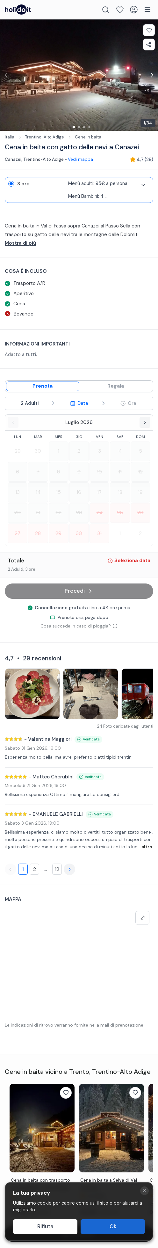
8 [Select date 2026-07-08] (58, 472)
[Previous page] (10, 869)
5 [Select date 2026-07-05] (140, 451)
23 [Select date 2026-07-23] (79, 512)
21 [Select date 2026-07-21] (38, 512)
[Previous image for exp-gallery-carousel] (6, 75)
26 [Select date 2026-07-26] (140, 512)
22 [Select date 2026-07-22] (58, 512)
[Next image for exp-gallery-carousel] (151, 75)
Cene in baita (88, 137)
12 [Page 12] (57, 869)
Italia (9, 137)
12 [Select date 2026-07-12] (140, 472)
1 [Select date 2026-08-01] (120, 533)
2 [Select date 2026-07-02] (78, 451)
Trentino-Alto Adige (44, 137)
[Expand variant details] (143, 185)
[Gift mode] (115, 386)
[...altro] (79, 243)
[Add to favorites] (149, 30)
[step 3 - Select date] (79, 403)
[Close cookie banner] (144, 1190)
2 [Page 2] (34, 869)
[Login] (133, 9)
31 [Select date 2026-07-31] (99, 533)
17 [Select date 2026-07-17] (99, 492)
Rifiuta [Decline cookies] (45, 1226)
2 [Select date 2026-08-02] (140, 533)
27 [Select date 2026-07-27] (17, 533)
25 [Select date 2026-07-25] (120, 512)
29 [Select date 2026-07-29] (58, 533)
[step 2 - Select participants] (29, 403)
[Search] (105, 10)
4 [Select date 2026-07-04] (120, 451)
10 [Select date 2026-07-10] (99, 472)
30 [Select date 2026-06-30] (38, 451)
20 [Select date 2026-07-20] (17, 512)
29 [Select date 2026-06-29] (18, 451)
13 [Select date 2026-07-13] (17, 492)
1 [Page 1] (23, 869)
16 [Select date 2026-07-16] (78, 492)
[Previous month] (13, 422)
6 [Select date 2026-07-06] (17, 472)
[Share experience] (149, 44)
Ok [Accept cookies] (113, 1226)
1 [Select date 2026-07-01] (58, 451)
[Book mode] (42, 386)
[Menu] (147, 9)
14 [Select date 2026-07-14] (38, 492)
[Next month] (145, 422)
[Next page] (69, 869)
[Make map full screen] (142, 918)
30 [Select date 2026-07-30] (79, 533)
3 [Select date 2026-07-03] (99, 451)
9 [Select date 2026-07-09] (79, 472)
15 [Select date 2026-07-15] (58, 492)
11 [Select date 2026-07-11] (120, 472)
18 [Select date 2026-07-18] (120, 492)
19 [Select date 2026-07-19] (140, 492)
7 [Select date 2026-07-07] (38, 472)
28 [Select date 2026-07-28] (38, 533)
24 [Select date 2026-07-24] (100, 512)
